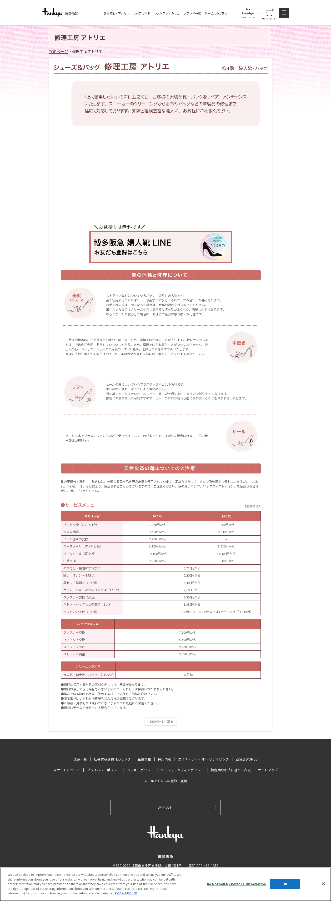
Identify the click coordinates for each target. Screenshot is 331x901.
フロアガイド (141, 13)
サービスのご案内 (216, 13)
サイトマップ (268, 769)
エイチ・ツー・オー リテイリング (203, 759)
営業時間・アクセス (116, 13)
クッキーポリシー (140, 769)
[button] (284, 13)
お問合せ (165, 807)
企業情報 (144, 759)
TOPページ (58, 51)
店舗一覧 (80, 759)
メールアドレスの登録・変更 (165, 780)
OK (284, 883)
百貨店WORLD (247, 759)
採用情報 (164, 759)
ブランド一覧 (192, 13)
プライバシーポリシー (103, 769)
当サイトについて (66, 769)
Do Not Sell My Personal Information (236, 883)
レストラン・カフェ (167, 13)
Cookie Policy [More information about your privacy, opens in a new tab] (126, 893)
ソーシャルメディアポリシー (182, 769)
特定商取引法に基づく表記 (231, 769)
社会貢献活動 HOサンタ (112, 759)
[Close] (323, 883)
